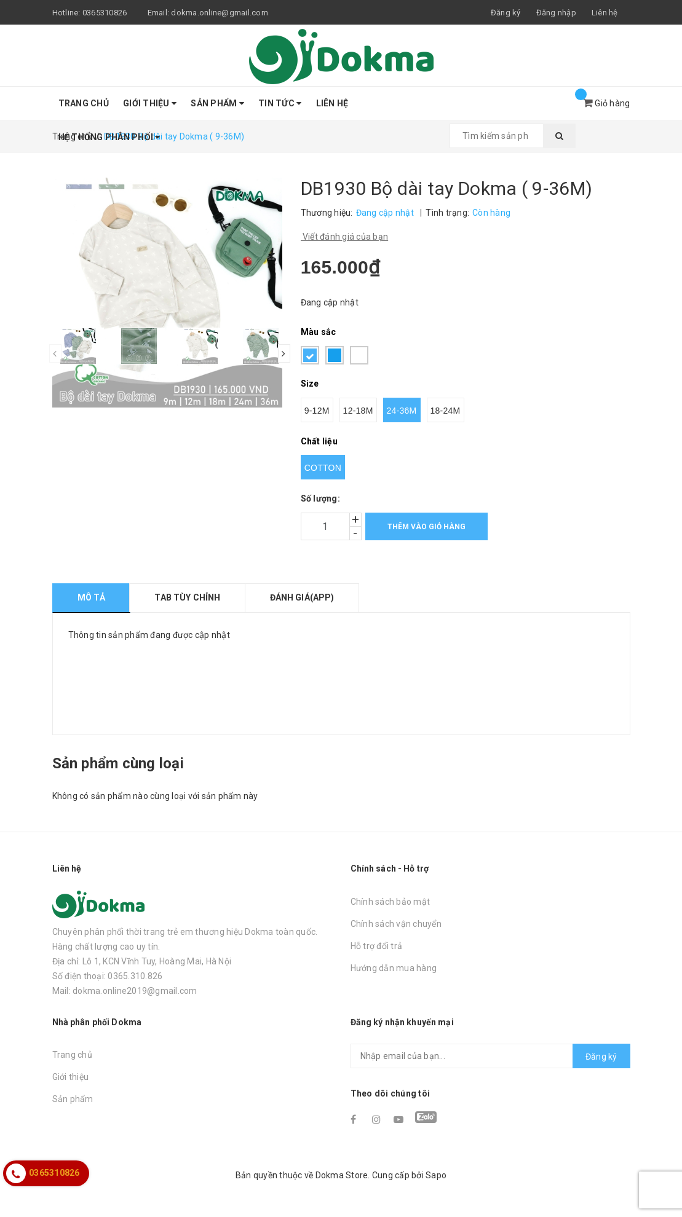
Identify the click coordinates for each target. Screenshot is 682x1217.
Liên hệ (605, 12)
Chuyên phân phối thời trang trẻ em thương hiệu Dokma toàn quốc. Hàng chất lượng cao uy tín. (185, 939)
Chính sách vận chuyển (396, 924)
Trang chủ (83, 103)
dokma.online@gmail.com (219, 12)
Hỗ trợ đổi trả (377, 946)
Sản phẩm (217, 103)
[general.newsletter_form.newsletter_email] (490, 1056)
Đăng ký (601, 1056)
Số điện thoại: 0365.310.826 (107, 976)
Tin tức (279, 103)
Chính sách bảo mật (390, 902)
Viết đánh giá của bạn (345, 237)
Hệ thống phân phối (109, 137)
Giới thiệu (149, 103)
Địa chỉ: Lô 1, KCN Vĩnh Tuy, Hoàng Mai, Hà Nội (142, 961)
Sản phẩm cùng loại (118, 763)
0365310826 (104, 12)
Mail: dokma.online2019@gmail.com (124, 991)
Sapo (436, 1175)
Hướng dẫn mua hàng (394, 968)
